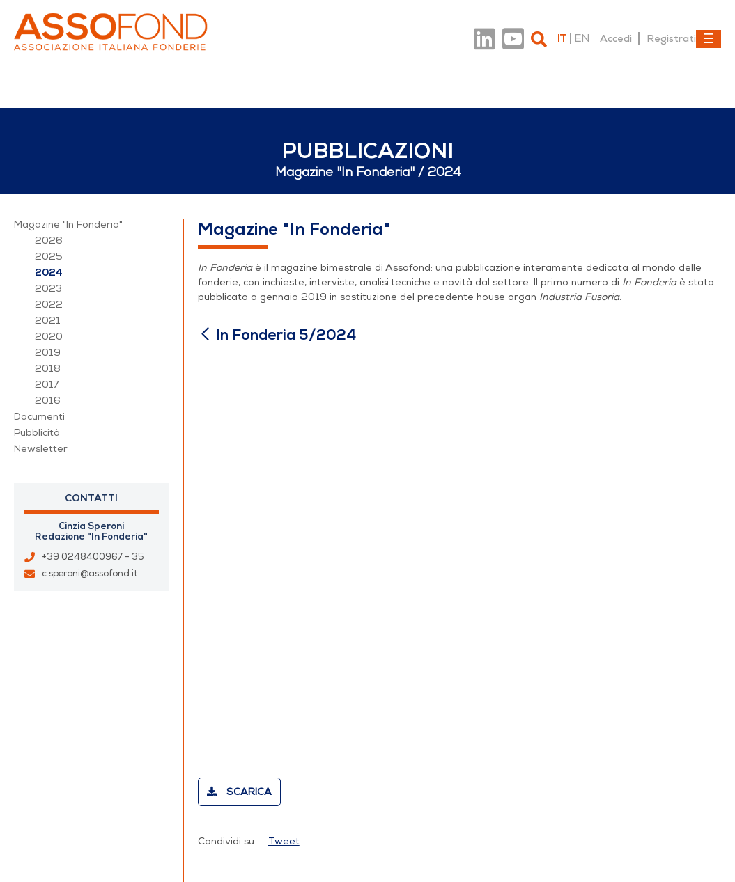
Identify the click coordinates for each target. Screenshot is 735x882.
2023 (48, 288)
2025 (49, 256)
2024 (49, 272)
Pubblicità (37, 433)
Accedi (616, 38)
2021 (48, 320)
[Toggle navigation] (708, 39)
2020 (49, 336)
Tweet (284, 841)
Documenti (39, 417)
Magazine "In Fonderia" (68, 224)
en (581, 38)
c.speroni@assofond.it (89, 573)
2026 (49, 240)
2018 (48, 369)
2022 (49, 304)
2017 (47, 385)
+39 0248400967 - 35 (93, 556)
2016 (48, 401)
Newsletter (41, 449)
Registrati (671, 38)
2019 (48, 353)
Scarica (239, 792)
